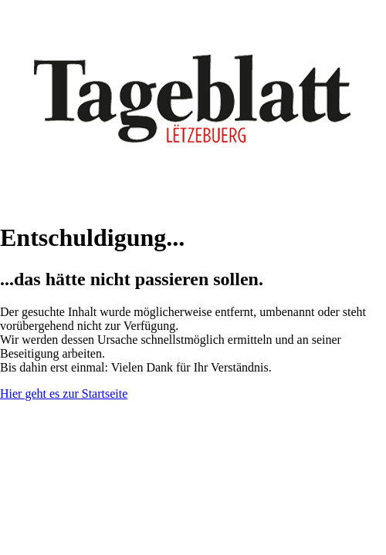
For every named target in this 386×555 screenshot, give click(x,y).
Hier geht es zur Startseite (63, 393)
